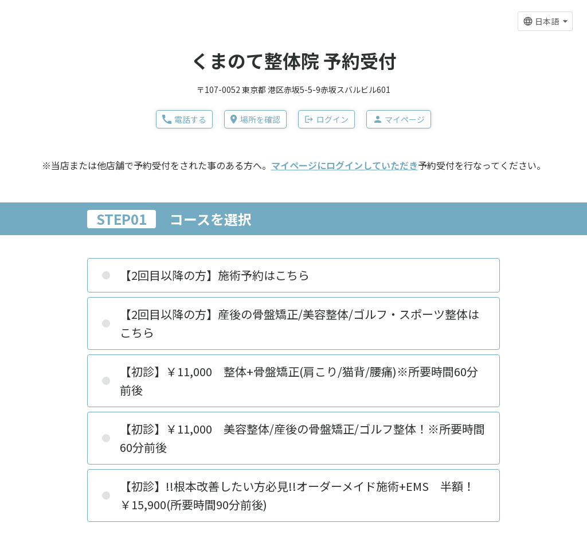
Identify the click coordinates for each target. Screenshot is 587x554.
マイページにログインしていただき (344, 165)
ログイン (326, 119)
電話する (184, 119)
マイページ (399, 119)
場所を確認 (255, 119)
